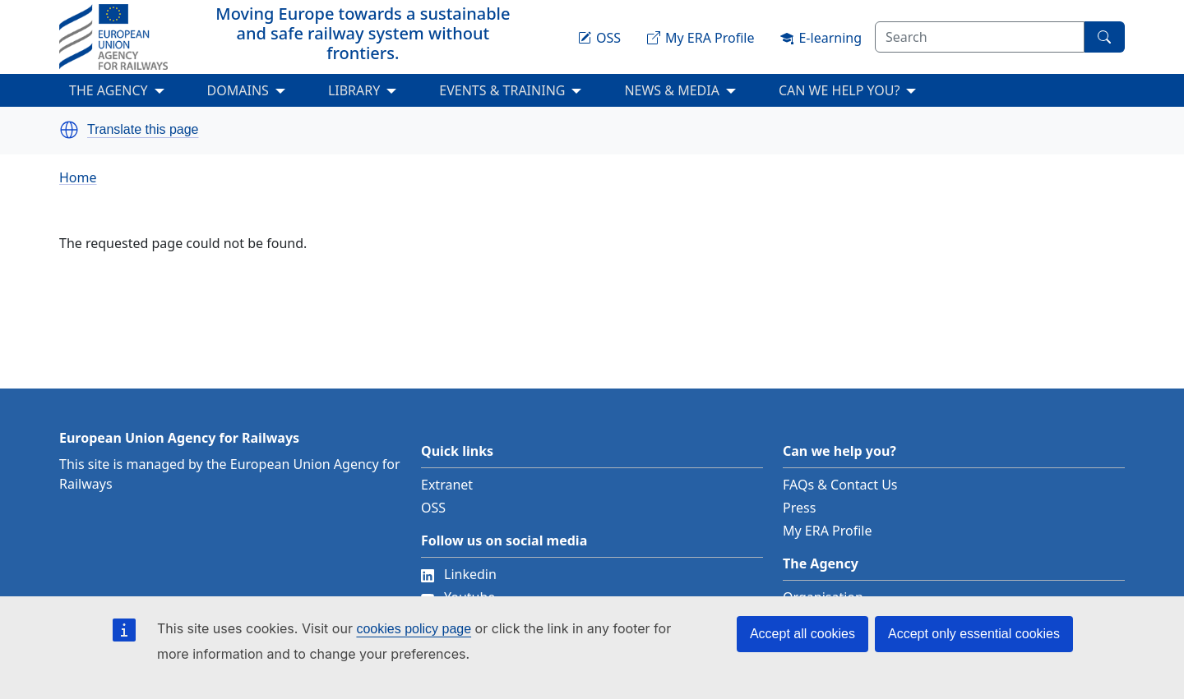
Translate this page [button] (142, 129)
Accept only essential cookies (974, 634)
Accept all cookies (802, 634)
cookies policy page (413, 629)
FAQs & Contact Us (840, 485)
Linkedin (459, 574)
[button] (69, 130)
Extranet (447, 485)
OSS (433, 508)
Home (78, 177)
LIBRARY (354, 90)
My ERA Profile (827, 531)
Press (799, 508)
